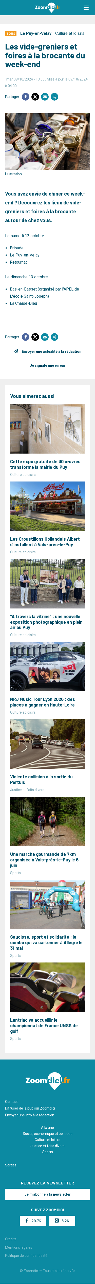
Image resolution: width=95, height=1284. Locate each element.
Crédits (10, 1239)
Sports (47, 1152)
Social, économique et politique (47, 1134)
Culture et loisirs (69, 33)
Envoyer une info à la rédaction (29, 1115)
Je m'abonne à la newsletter (48, 1194)
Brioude (17, 248)
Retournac (19, 262)
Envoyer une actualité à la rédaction (51, 351)
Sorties (10, 1165)
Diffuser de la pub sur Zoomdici (30, 1108)
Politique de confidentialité (26, 1256)
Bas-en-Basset (23, 289)
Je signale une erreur (47, 365)
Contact (11, 1102)
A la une (47, 1128)
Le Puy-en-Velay (35, 33)
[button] (86, 7)
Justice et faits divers (47, 1146)
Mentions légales (18, 1247)
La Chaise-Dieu (23, 303)
